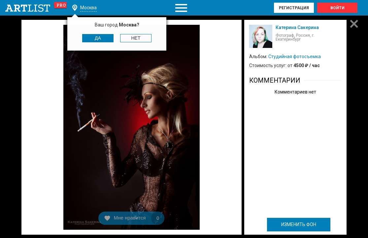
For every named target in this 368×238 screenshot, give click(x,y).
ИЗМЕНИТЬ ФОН (298, 224)
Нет (136, 38)
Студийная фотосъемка (294, 56)
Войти (337, 8)
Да (98, 38)
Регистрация (294, 8)
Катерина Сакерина (297, 27)
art (36, 8)
